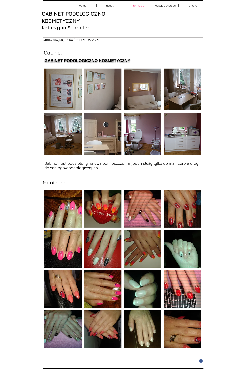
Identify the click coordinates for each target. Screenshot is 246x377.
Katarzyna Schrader (66, 27)
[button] (63, 89)
